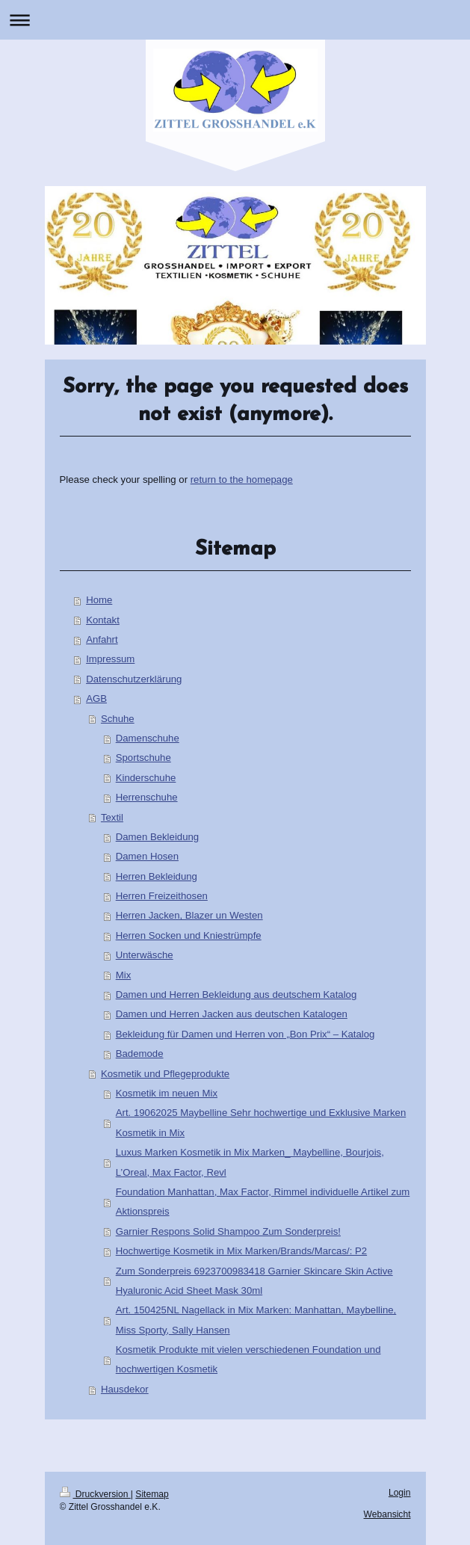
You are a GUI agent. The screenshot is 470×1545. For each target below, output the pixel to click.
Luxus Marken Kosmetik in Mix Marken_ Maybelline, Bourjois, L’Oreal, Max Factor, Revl (250, 1162)
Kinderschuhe (146, 777)
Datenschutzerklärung (134, 679)
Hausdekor (125, 1389)
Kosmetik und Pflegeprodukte (165, 1073)
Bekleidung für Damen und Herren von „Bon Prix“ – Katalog (245, 1034)
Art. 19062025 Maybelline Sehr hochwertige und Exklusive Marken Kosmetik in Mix (261, 1122)
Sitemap (151, 1494)
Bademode (140, 1053)
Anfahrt (102, 639)
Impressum (110, 658)
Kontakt (103, 620)
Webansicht (387, 1514)
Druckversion (95, 1494)
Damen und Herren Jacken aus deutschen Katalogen (231, 1014)
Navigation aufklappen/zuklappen (235, 20)
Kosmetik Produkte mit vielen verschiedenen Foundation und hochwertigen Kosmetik (248, 1359)
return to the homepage (242, 479)
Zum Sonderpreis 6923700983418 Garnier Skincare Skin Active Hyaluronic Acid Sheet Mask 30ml (254, 1280)
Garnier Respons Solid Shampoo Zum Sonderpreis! (228, 1231)
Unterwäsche (144, 954)
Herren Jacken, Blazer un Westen (189, 915)
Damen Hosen (147, 856)
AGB (96, 698)
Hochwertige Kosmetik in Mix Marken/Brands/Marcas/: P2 (241, 1250)
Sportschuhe (143, 757)
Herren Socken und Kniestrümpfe (189, 935)
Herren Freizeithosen (162, 895)
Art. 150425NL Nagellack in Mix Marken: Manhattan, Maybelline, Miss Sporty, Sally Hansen (256, 1319)
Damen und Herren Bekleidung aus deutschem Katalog (236, 994)
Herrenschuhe (147, 797)
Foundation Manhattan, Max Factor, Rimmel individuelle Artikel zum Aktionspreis (263, 1201)
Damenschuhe (147, 738)
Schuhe (117, 718)
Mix (124, 975)
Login (400, 1492)
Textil (112, 817)
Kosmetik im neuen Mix (166, 1093)
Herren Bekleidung (156, 876)
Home (99, 599)
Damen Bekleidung (157, 836)
